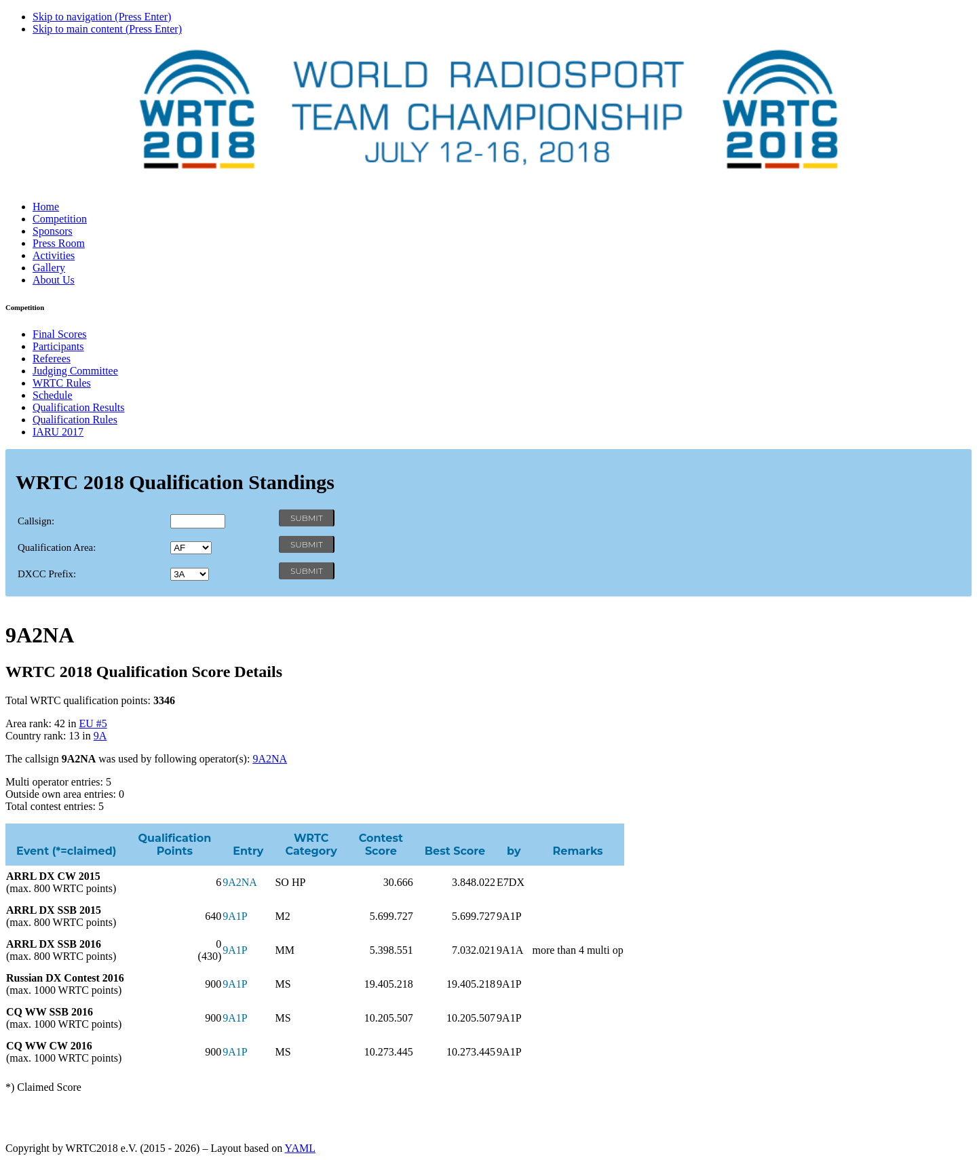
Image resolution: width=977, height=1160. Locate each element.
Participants (58, 346)
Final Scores (60, 334)
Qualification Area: (57, 547)
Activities (54, 255)
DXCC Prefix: (47, 573)
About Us (54, 280)
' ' (191, 547)
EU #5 (93, 723)
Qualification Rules (75, 419)
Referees (52, 358)
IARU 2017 (58, 432)
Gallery (49, 267)
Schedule (53, 395)
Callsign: (36, 521)
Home (46, 206)
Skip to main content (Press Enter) (107, 29)
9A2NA (269, 759)
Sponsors (53, 231)
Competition (60, 219)
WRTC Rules (62, 383)
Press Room (59, 243)
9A (100, 735)
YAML (300, 1148)
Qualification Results (79, 407)
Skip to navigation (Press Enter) (102, 16)
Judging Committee (75, 370)
